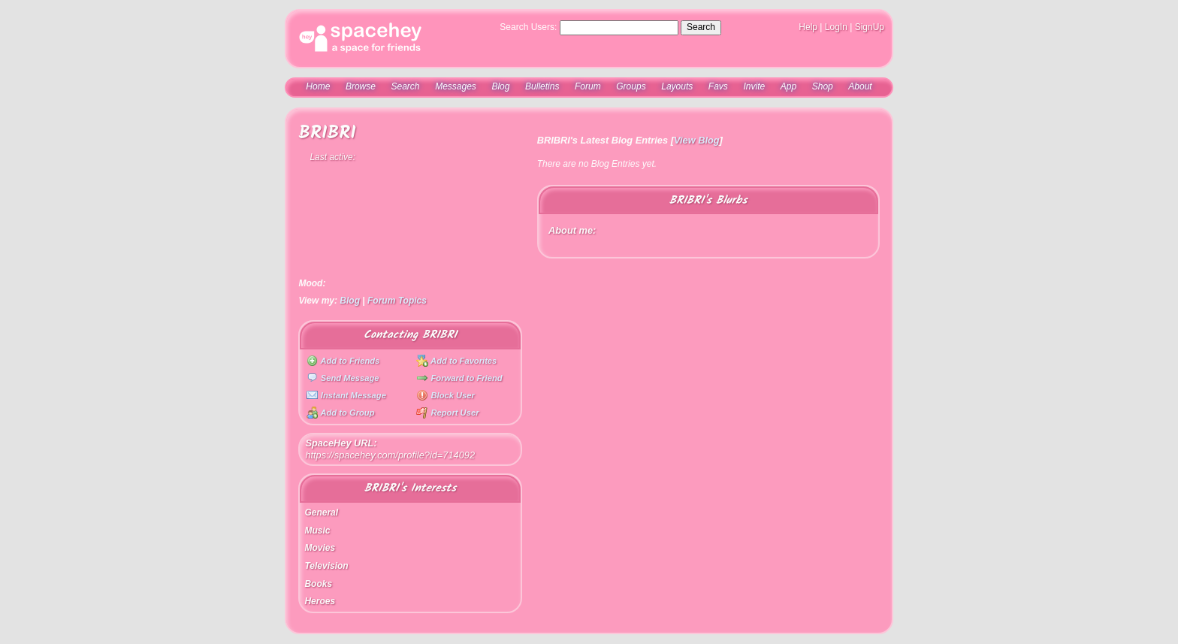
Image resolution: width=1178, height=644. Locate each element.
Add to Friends (343, 360)
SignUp (869, 27)
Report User (447, 412)
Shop (822, 86)
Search (701, 27)
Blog (500, 86)
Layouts (677, 86)
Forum (588, 86)
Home (318, 86)
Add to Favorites (456, 360)
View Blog (697, 140)
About (859, 86)
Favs (718, 86)
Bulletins (542, 86)
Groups (630, 86)
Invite (754, 86)
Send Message (343, 377)
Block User (445, 395)
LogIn (836, 27)
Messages (455, 86)
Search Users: (528, 27)
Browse (361, 86)
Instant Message (346, 395)
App (788, 86)
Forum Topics (397, 300)
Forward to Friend (459, 377)
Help (808, 27)
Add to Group (341, 412)
